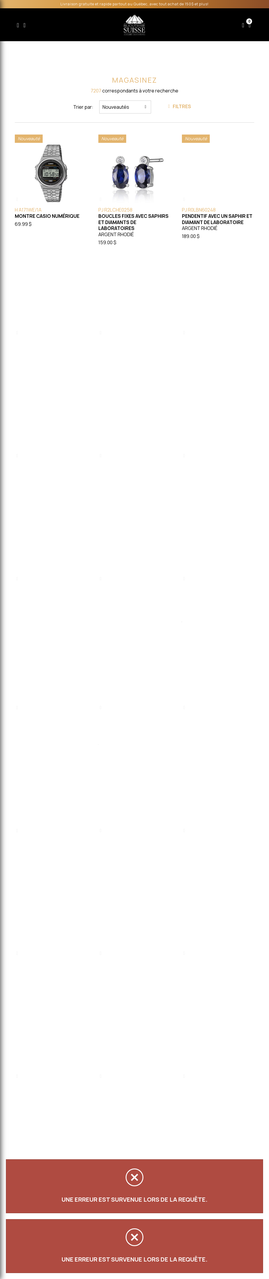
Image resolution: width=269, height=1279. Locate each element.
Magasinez (134, 80)
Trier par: (83, 107)
